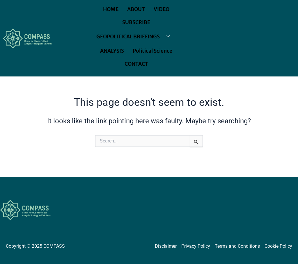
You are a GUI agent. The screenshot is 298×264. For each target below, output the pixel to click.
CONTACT (136, 64)
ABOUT (136, 9)
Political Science (153, 51)
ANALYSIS (112, 51)
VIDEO (162, 9)
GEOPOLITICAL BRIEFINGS (135, 37)
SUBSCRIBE (136, 22)
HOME (110, 9)
